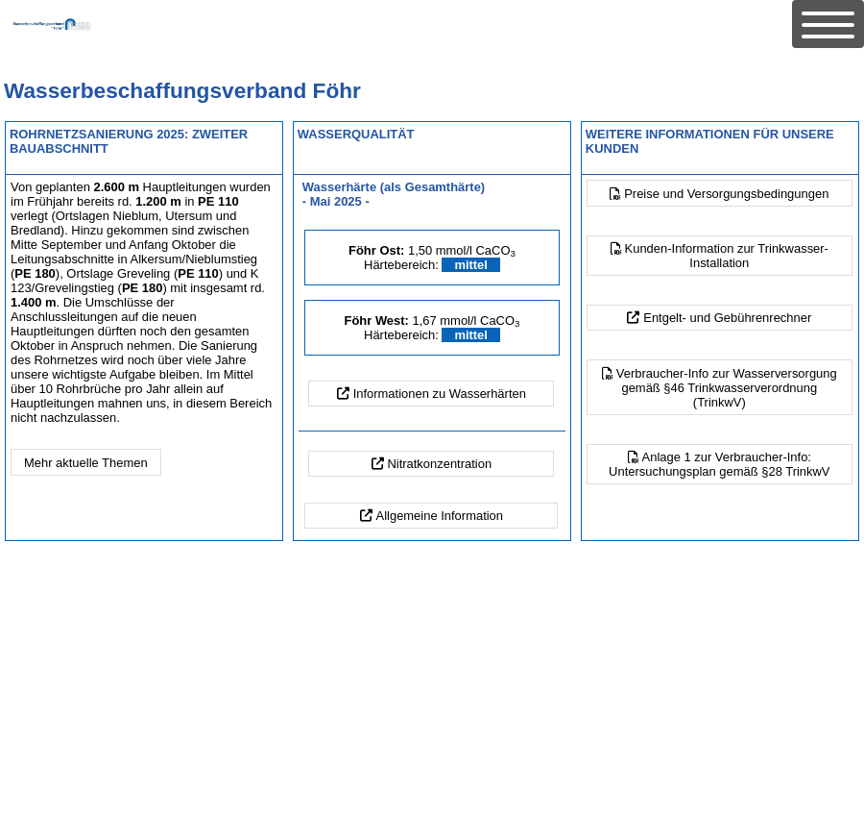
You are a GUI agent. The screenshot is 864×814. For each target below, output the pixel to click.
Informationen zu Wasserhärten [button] (439, 393)
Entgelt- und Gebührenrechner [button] (727, 317)
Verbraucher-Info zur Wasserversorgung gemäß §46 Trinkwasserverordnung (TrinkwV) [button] (726, 387)
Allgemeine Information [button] (439, 515)
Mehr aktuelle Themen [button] (86, 463)
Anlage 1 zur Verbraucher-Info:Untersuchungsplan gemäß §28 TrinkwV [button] (719, 464)
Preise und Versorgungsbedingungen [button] (726, 193)
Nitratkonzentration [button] (439, 463)
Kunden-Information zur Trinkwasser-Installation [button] (726, 255)
